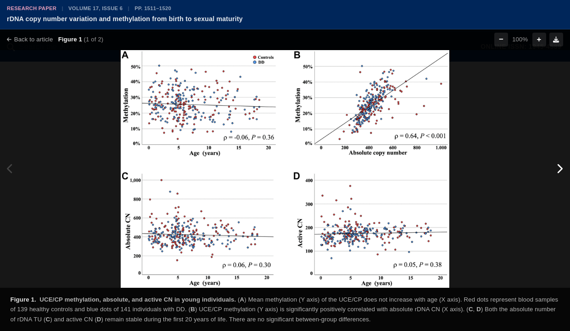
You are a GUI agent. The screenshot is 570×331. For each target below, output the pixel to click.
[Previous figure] (10, 169)
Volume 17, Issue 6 (95, 8)
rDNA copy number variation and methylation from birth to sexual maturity (125, 19)
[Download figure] (556, 39)
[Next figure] (559, 169)
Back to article (30, 39)
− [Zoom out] (501, 39)
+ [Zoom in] (539, 39)
